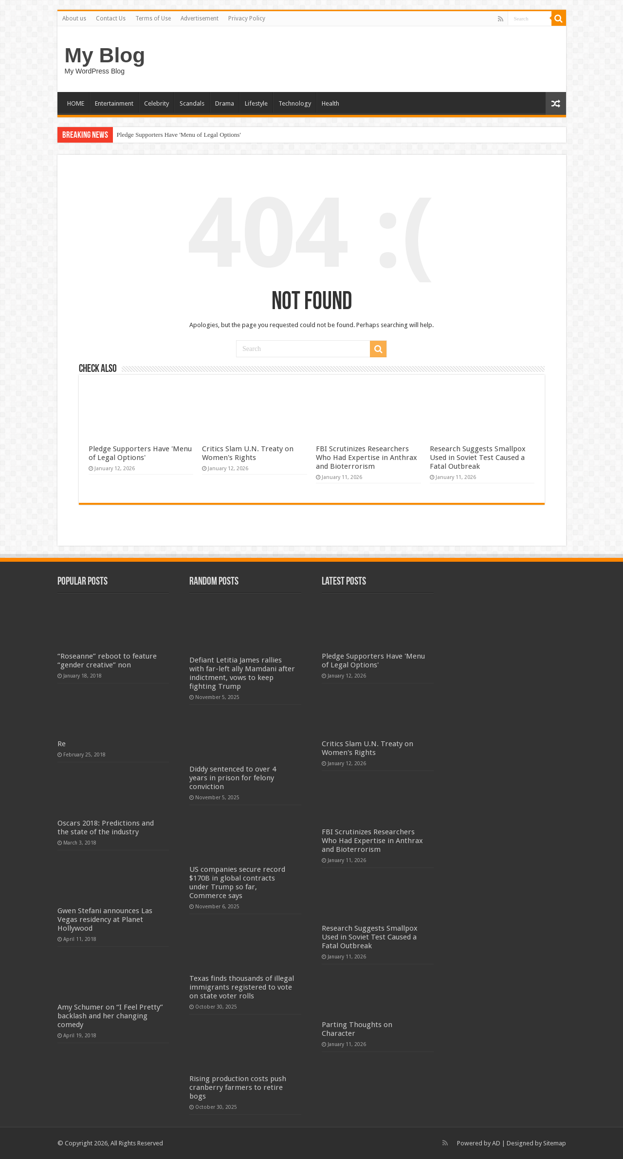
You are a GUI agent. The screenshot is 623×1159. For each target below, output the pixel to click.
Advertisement (200, 18)
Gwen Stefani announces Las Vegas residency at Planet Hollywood (104, 919)
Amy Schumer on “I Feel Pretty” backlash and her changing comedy (110, 1016)
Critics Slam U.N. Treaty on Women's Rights (247, 453)
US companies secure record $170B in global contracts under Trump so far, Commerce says (237, 882)
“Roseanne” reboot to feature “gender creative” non (107, 660)
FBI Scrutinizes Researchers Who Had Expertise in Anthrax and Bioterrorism (366, 457)
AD (496, 1143)
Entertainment (114, 103)
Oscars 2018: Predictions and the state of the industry (105, 827)
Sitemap (554, 1143)
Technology (294, 103)
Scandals (192, 103)
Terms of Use (153, 18)
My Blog (105, 55)
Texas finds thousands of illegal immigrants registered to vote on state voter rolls (241, 987)
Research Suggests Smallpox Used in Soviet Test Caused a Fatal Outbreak (478, 457)
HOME (75, 103)
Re (61, 743)
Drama (224, 103)
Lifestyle (256, 103)
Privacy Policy (246, 18)
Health (330, 103)
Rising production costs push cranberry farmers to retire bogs (237, 1087)
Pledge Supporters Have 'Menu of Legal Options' (179, 134)
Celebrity (156, 103)
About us (74, 18)
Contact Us (111, 18)
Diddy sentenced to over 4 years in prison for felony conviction (232, 778)
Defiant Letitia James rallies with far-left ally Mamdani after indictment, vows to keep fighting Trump (242, 673)
